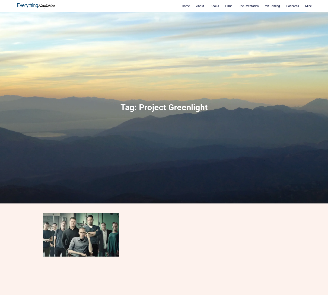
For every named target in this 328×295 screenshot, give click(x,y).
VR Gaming (272, 6)
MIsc (308, 6)
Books (215, 6)
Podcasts (292, 6)
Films (228, 6)
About (200, 6)
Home (186, 6)
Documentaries (249, 6)
